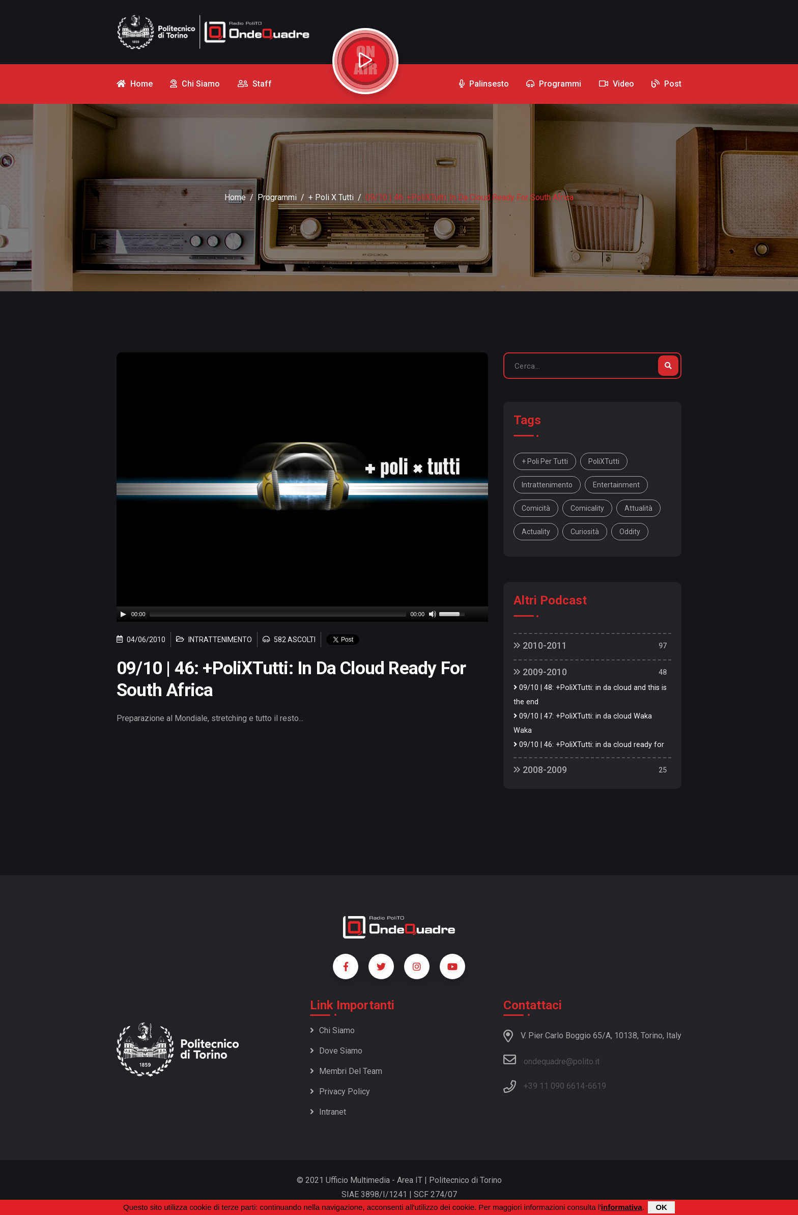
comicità (536, 508)
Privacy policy (340, 1091)
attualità (638, 508)
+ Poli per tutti (545, 461)
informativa (621, 1207)
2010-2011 (540, 645)
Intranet (328, 1112)
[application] (302, 614)
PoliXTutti (603, 461)
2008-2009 (540, 769)
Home (235, 197)
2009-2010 (540, 672)
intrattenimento (547, 485)
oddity (629, 532)
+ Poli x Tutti (331, 197)
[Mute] (433, 614)
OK (661, 1207)
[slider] (278, 614)
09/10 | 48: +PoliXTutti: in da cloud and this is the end (590, 694)
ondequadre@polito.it (551, 1059)
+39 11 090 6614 (554, 1086)
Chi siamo (332, 1030)
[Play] (123, 614)
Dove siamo (336, 1051)
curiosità (585, 532)
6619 (597, 1086)
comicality (587, 508)
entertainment (616, 485)
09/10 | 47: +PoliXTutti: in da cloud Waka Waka (583, 723)
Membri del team (346, 1071)
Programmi (277, 197)
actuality (536, 532)
